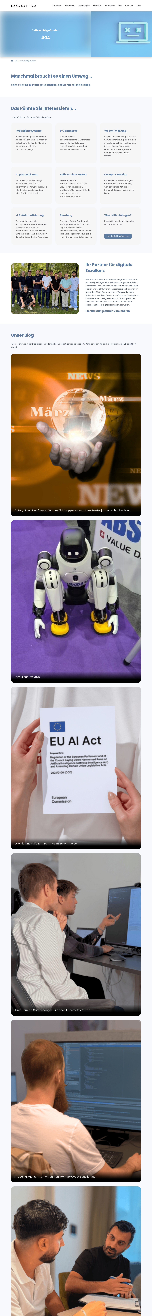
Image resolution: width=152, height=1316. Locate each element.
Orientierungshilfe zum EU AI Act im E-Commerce (46, 848)
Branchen (56, 6)
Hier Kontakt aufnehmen (118, 240)
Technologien (84, 6)
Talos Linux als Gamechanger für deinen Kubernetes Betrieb (52, 1015)
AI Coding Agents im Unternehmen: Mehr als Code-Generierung (55, 1181)
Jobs (138, 6)
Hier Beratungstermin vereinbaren (108, 315)
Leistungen (69, 6)
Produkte (97, 6)
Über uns (129, 6)
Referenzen (110, 6)
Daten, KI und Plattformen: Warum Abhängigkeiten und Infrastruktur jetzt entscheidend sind (73, 515)
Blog (120, 6)
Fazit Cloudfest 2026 (27, 681)
